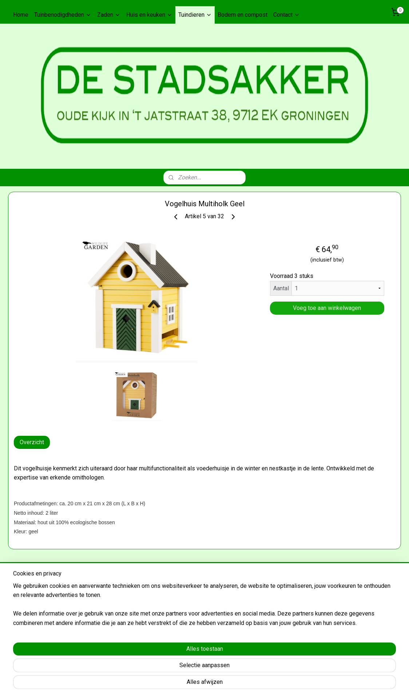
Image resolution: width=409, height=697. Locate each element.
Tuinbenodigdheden (62, 14)
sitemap (202, 683)
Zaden (108, 14)
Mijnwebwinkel (304, 683)
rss (216, 683)
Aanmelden (28, 620)
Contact (286, 14)
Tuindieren (195, 14)
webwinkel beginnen (242, 683)
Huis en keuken (149, 14)
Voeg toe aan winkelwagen (327, 307)
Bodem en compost (242, 14)
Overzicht (32, 442)
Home (20, 14)
